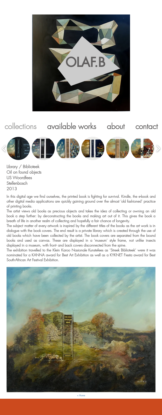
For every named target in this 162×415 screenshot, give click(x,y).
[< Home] (81, 395)
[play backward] (4, 148)
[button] (18, 148)
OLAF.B (85, 70)
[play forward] (158, 148)
